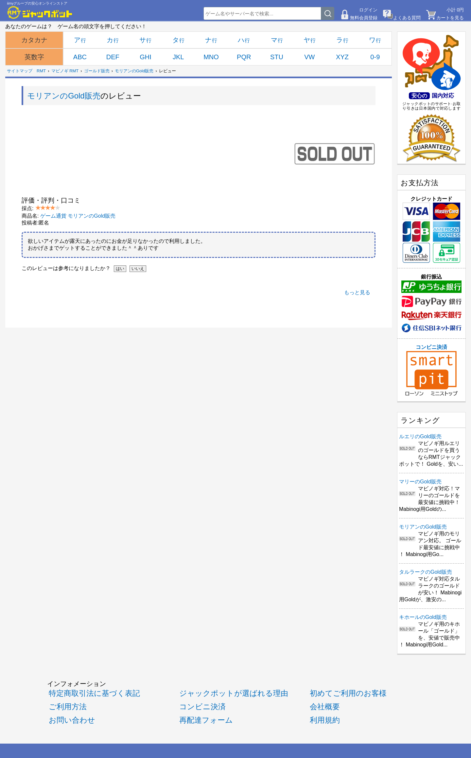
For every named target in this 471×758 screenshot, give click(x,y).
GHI (145, 57)
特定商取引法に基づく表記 (94, 693)
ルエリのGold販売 (420, 436)
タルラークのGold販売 (425, 572)
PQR (244, 57)
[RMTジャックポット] (40, 12)
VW (309, 57)
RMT (41, 70)
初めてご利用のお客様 (348, 693)
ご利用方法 (68, 706)
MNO (211, 57)
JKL (178, 57)
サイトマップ (19, 70)
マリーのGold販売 (420, 481)
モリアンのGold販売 (134, 70)
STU (276, 57)
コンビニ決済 (431, 370)
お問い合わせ (72, 720)
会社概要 (325, 706)
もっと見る (357, 292)
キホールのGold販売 (423, 617)
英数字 (34, 57)
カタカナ (34, 40)
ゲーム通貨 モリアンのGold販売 (77, 216)
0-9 (375, 57)
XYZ (342, 57)
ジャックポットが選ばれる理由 (233, 693)
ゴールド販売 (97, 70)
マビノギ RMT (65, 70)
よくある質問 (407, 17)
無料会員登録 (363, 17)
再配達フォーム (206, 720)
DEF (112, 57)
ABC (80, 57)
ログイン (368, 10)
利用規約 (325, 720)
